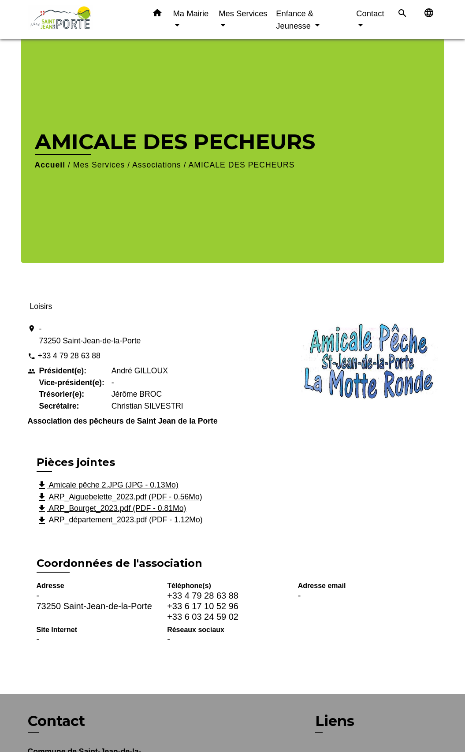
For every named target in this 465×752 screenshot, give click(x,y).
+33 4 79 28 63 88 (68, 355)
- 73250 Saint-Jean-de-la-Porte (90, 334)
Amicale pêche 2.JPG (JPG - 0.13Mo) (108, 485)
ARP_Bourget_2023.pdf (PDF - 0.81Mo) (111, 508)
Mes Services (99, 164)
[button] (157, 14)
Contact (56, 721)
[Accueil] (83, 19)
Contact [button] (370, 13)
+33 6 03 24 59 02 (202, 617)
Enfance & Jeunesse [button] (294, 19)
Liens (334, 721)
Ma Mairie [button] (191, 13)
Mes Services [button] (243, 13)
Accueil (50, 164)
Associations (156, 164)
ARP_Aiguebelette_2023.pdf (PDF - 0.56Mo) (119, 497)
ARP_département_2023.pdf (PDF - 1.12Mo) (120, 520)
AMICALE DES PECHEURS (242, 164)
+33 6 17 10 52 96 (202, 606)
